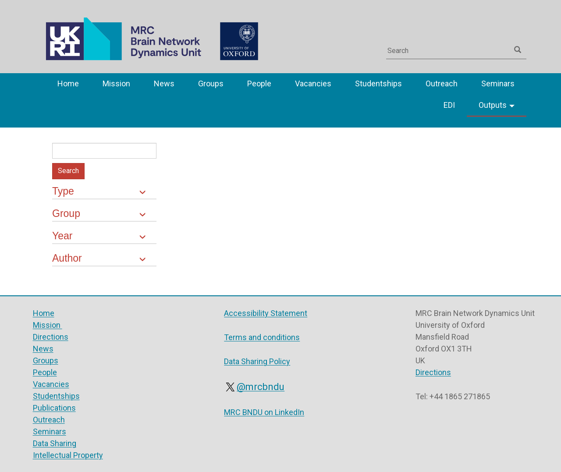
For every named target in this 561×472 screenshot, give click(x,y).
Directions (50, 336)
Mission (116, 83)
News (164, 83)
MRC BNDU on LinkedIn (264, 412)
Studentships (378, 83)
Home (68, 83)
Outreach (442, 83)
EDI (449, 105)
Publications (54, 407)
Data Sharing (54, 443)
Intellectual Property (68, 455)
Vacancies (313, 83)
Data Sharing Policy (257, 361)
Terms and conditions (262, 337)
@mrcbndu (254, 386)
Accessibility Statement (265, 313)
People (259, 83)
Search (68, 171)
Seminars (498, 83)
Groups (211, 83)
